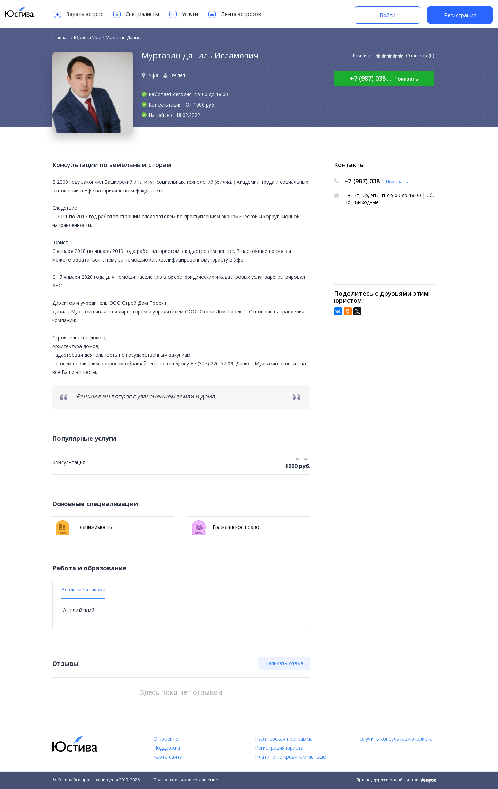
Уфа (153, 75)
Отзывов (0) (420, 55)
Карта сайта (167, 756)
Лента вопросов (234, 14)
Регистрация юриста (279, 747)
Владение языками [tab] (83, 589)
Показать (406, 78)
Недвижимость (84, 527)
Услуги (183, 14)
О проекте (165, 738)
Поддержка (166, 747)
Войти (387, 14)
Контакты (349, 164)
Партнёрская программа (284, 738)
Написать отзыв (284, 663)
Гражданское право (225, 527)
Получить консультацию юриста (394, 738)
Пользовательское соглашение (185, 780)
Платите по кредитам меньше (290, 756)
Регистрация (460, 14)
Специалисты (136, 14)
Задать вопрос (78, 14)
